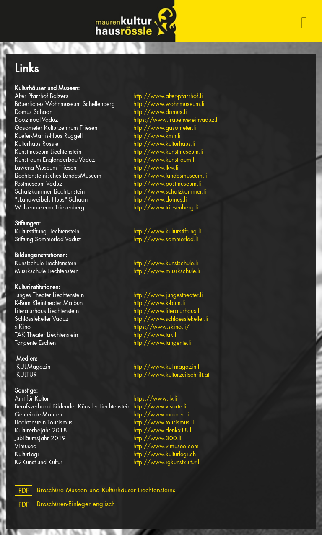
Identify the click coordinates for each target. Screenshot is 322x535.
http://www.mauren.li (161, 414)
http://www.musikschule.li (166, 271)
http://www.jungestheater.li (168, 295)
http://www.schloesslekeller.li (170, 319)
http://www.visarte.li (160, 406)
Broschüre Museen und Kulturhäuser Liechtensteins (95, 490)
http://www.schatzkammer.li (169, 191)
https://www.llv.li (155, 398)
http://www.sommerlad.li (165, 239)
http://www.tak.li (155, 335)
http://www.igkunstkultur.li (167, 462)
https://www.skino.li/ (161, 327)
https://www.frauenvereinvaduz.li (176, 120)
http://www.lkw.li (156, 167)
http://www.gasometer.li (164, 128)
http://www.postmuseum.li (167, 183)
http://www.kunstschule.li (165, 263)
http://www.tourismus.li (163, 422)
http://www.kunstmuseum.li (168, 151)
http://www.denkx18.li (163, 430)
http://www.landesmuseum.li (170, 175)
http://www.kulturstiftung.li (167, 231)
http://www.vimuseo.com (166, 446)
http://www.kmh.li (157, 136)
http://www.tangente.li (162, 342)
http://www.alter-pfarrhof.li (168, 96)
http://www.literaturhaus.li (167, 311)
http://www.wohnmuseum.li (169, 104)
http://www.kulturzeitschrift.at (171, 374)
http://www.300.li (157, 438)
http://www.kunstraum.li (164, 159)
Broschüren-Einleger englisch (65, 504)
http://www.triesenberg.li (165, 207)
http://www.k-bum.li (159, 303)
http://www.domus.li (160, 112)
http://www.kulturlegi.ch (164, 454)
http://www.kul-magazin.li (167, 366)
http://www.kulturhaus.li (164, 143)
